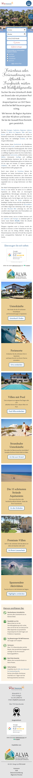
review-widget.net (18, 261)
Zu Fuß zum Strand (16, 457)
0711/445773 (18, 698)
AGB (16, 770)
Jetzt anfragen (17, 47)
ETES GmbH (22, 764)
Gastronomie (13, 155)
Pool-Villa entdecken (16, 411)
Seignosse (23, 130)
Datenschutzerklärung (16, 773)
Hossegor (9, 130)
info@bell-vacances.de (18, 700)
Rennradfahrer (28, 204)
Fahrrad (3, 190)
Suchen (17, 43)
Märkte (3, 157)
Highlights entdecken (16, 594)
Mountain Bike (11, 209)
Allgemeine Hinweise (16, 775)
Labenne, (29, 130)
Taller (23, 132)
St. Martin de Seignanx (13, 132)
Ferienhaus (21, 171)
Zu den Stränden (16, 508)
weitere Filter (16, 63)
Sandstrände (18, 144)
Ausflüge (19, 157)
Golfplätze (4, 165)
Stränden (22, 139)
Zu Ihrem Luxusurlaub (16, 550)
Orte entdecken (16, 365)
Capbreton (16, 130)
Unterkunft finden (16, 318)
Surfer (13, 146)
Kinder (20, 200)
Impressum (16, 768)
